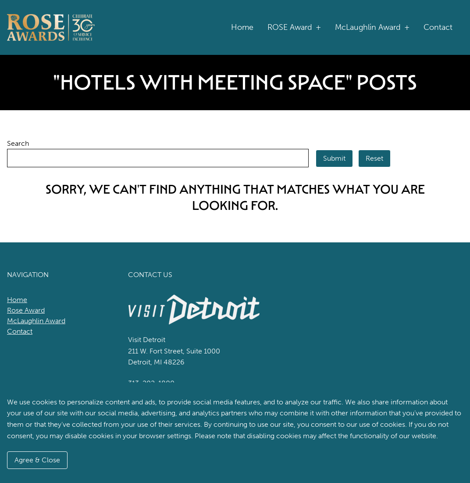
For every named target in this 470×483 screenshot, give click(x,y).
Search (18, 143)
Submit (334, 158)
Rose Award (26, 310)
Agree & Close (37, 460)
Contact (438, 27)
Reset (374, 158)
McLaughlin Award (372, 27)
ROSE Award (294, 27)
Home (242, 27)
